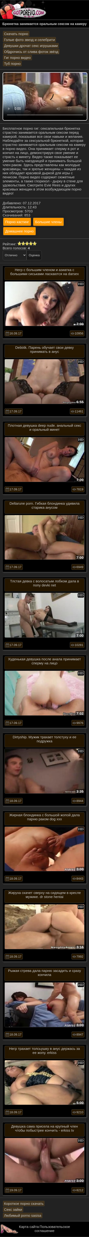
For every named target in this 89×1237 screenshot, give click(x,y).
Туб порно (12, 64)
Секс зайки (13, 1209)
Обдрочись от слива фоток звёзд (31, 52)
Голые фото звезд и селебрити (29, 40)
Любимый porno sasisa (22, 1215)
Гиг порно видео (17, 58)
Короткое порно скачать (23, 1203)
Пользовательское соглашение (52, 1229)
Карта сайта (29, 1227)
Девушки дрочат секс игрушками (31, 46)
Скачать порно (16, 34)
